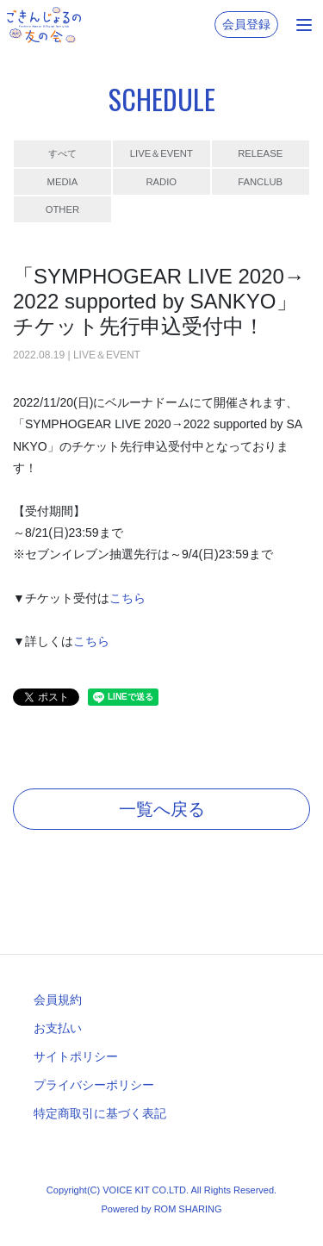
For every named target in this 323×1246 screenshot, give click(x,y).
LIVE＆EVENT (161, 153)
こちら (127, 598)
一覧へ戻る (162, 809)
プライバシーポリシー (94, 1085)
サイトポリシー (76, 1056)
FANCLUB (260, 182)
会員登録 (246, 24)
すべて (62, 153)
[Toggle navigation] (304, 25)
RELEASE (260, 153)
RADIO (161, 182)
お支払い (58, 1028)
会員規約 (58, 999)
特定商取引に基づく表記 (100, 1113)
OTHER (62, 209)
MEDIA (62, 182)
